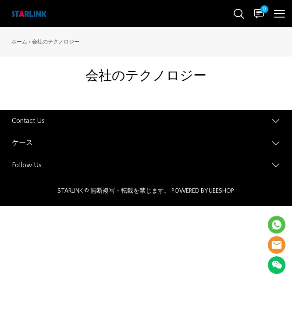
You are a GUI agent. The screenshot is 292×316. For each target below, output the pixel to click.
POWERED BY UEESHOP (202, 190)
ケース (22, 143)
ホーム (19, 42)
